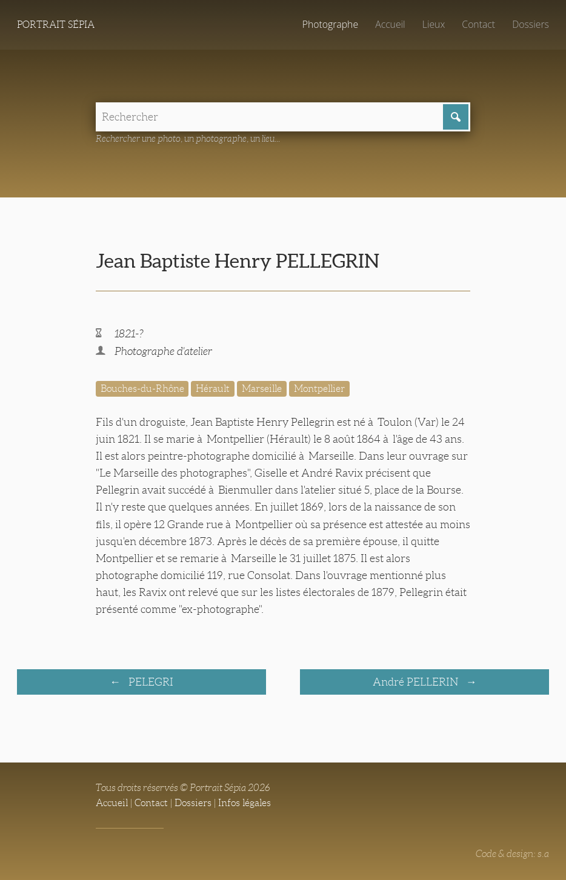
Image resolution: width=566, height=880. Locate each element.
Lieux (433, 24)
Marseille (262, 388)
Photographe (330, 24)
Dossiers (530, 24)
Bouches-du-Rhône (142, 388)
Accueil (390, 24)
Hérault (213, 388)
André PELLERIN (417, 682)
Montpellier (319, 388)
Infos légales (244, 803)
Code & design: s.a (512, 854)
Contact (478, 24)
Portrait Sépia (56, 24)
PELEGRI (149, 682)
